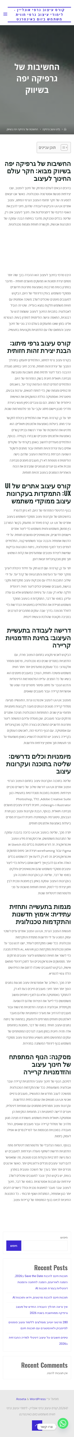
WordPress (38, 1399)
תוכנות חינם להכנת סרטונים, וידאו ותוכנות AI (40, 1297)
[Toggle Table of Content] (62, 147)
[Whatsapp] (63, 1426)
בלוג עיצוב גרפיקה (51, 129)
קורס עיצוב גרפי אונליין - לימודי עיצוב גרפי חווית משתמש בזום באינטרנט (39, 14)
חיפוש (64, 1237)
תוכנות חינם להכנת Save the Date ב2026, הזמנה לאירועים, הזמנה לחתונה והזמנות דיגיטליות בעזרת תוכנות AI (41, 1282)
